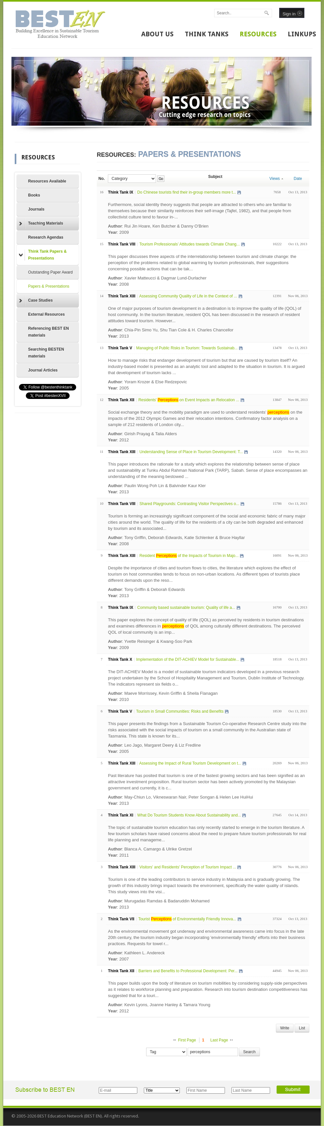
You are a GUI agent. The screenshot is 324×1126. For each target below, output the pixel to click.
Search (249, 1052)
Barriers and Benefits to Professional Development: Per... (188, 971)
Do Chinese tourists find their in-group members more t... (186, 192)
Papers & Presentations (48, 286)
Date (298, 178)
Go (161, 179)
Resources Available (47, 181)
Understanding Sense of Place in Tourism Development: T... (191, 452)
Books (34, 195)
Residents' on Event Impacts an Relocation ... (188, 400)
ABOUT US (157, 34)
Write (284, 1028)
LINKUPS (302, 34)
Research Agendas (45, 237)
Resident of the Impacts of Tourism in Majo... (188, 555)
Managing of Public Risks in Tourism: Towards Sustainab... (186, 348)
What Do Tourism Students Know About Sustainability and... (189, 815)
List (302, 1028)
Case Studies (36, 300)
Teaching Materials (41, 223)
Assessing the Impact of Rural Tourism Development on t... (190, 763)
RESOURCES (258, 34)
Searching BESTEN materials (46, 352)
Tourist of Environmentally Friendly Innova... (187, 919)
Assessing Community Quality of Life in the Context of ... (188, 296)
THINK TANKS (207, 34)
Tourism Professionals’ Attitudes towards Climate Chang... (189, 244)
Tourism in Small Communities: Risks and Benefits (179, 711)
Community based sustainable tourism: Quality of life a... (186, 607)
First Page (187, 1040)
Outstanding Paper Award (50, 272)
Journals (36, 209)
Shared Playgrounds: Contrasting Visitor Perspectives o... (189, 503)
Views (276, 178)
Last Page (219, 1040)
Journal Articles (43, 370)
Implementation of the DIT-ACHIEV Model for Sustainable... (187, 659)
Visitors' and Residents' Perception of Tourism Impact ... (187, 867)
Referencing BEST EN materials (48, 332)
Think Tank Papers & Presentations (43, 255)
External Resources (46, 314)
